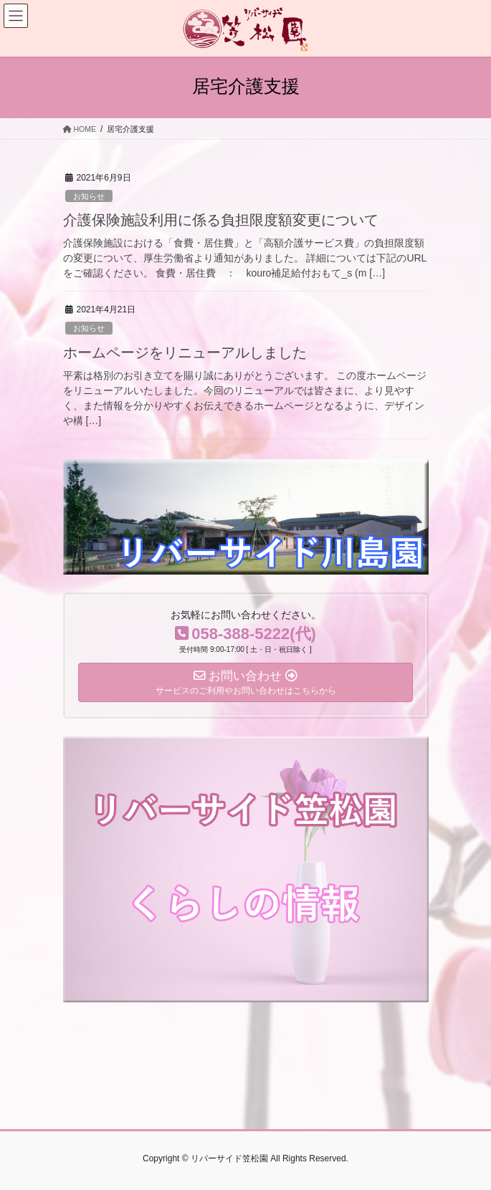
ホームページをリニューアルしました (185, 352)
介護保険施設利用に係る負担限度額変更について (220, 220)
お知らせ (89, 196)
